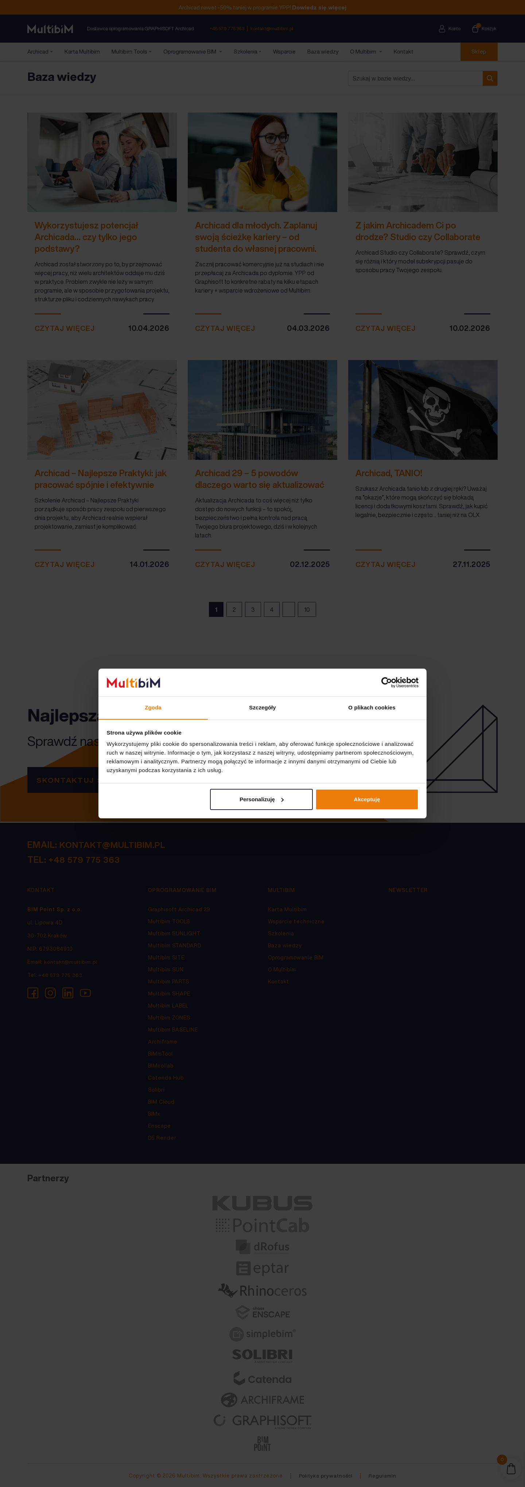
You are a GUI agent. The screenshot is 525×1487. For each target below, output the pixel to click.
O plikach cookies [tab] (371, 707)
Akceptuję (367, 800)
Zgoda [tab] (153, 707)
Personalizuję (262, 800)
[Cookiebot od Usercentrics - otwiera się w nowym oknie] (387, 682)
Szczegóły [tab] (262, 707)
